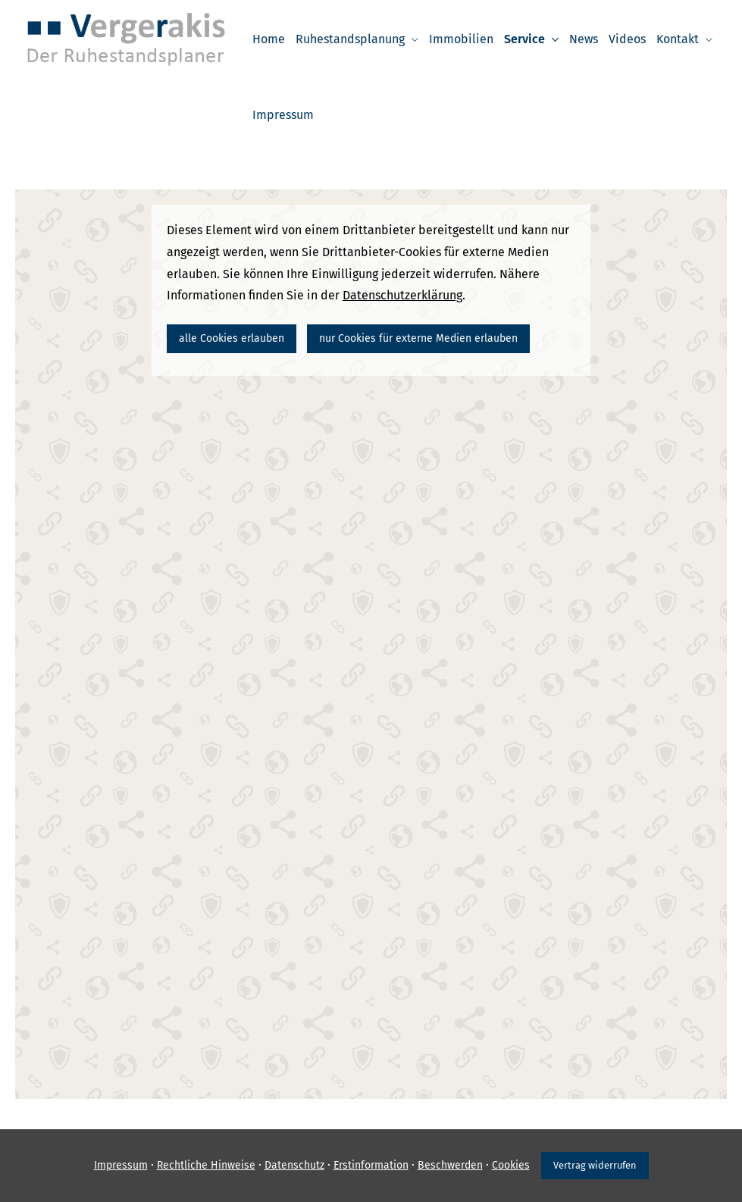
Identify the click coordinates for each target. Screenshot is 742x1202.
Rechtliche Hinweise (206, 1165)
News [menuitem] (583, 39)
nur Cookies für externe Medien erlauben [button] (418, 338)
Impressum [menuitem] (283, 115)
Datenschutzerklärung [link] (402, 295)
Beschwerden (450, 1165)
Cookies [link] (511, 1165)
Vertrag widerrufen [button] (595, 1165)
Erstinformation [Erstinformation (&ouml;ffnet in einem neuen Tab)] (371, 1165)
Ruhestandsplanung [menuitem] (350, 39)
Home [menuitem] (268, 39)
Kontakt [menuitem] (677, 39)
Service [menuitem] (524, 39)
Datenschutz (294, 1165)
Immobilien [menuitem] (461, 39)
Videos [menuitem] (627, 39)
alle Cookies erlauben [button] (231, 338)
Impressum (121, 1165)
